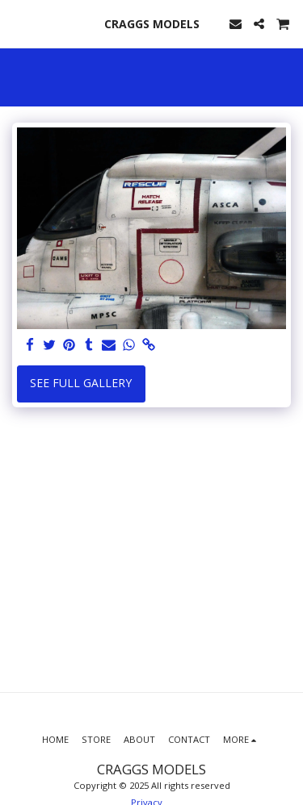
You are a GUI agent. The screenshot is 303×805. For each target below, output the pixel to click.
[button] (18, 23)
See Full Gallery (81, 382)
